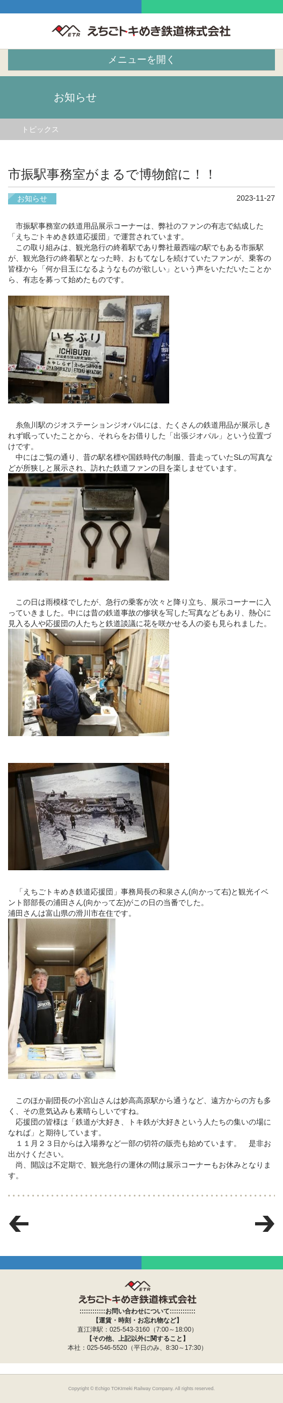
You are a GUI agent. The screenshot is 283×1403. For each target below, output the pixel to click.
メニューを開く (142, 59)
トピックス (40, 129)
